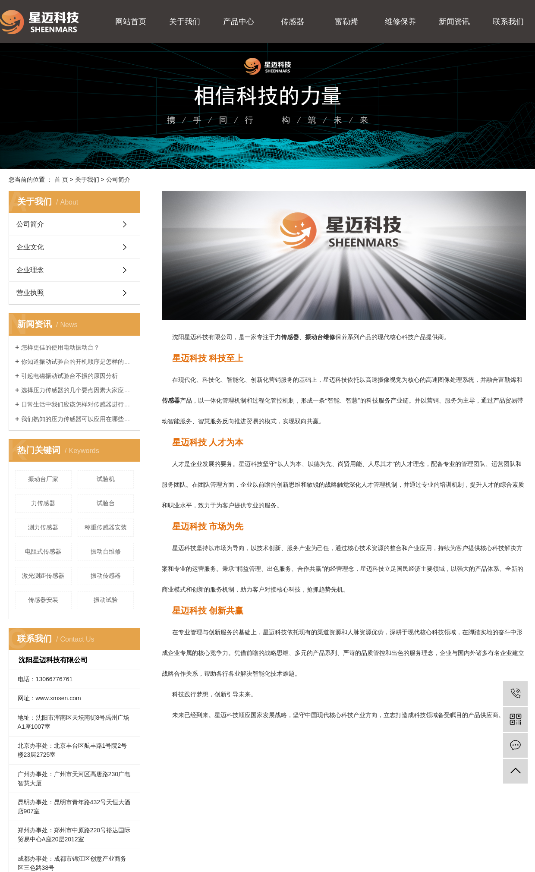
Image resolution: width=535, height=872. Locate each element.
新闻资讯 (454, 21)
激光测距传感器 (43, 575)
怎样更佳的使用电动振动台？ (60, 347)
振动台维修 (106, 551)
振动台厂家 (43, 478)
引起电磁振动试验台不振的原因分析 (69, 375)
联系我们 (508, 21)
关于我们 (184, 21)
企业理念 (30, 270)
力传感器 (43, 503)
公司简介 (30, 224)
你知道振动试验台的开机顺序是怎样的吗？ (77, 361)
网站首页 (130, 21)
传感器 (292, 21)
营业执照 (30, 292)
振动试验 (106, 599)
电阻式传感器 (43, 551)
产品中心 (238, 21)
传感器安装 (43, 599)
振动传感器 (106, 575)
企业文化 (30, 247)
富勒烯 (346, 21)
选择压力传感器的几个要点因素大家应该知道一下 (77, 390)
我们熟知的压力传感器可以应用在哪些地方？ (77, 419)
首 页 (61, 179)
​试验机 (106, 478)
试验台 (106, 503)
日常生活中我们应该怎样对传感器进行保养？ (77, 404)
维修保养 (400, 21)
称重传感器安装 (106, 527)
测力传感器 (43, 527)
